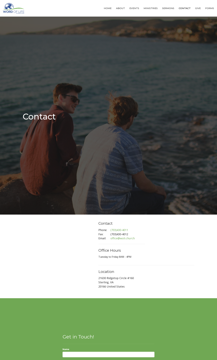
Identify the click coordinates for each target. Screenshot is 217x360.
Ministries (151, 8)
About (120, 8)
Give (198, 8)
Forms (209, 8)
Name (66, 349)
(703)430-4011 (119, 230)
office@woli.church (122, 238)
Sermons (168, 8)
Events (134, 8)
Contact (185, 8)
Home (108, 8)
